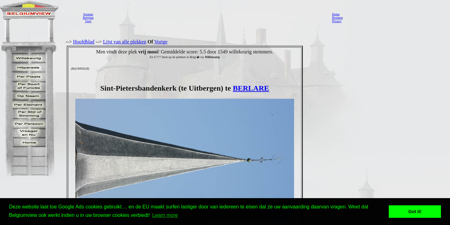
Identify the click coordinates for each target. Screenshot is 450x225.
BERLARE (251, 88)
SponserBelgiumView (88, 17)
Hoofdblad (83, 41)
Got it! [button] (415, 211)
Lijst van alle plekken (124, 41)
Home (335, 14)
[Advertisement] (211, 17)
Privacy (337, 21)
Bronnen (337, 17)
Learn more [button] (165, 215)
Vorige (161, 41)
